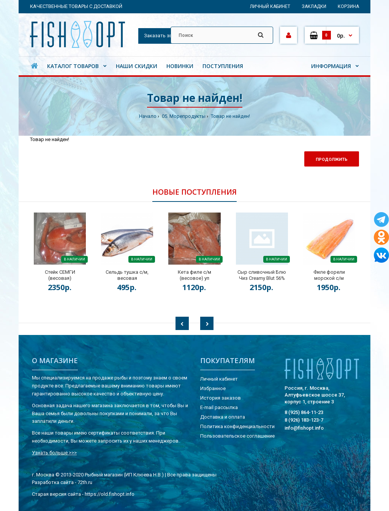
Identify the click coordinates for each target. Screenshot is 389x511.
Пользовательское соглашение (237, 436)
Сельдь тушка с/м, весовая (127, 275)
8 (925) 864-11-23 (304, 412)
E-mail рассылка (219, 407)
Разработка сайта (53, 482)
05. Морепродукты (183, 116)
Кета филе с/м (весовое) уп (194, 275)
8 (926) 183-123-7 (304, 420)
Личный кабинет (270, 6)
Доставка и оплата (222, 417)
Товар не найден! (230, 116)
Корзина (348, 6)
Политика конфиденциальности (237, 426)
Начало (148, 116)
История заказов (220, 398)
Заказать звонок (164, 35)
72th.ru (84, 482)
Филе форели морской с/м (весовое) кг (329, 278)
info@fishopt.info (304, 428)
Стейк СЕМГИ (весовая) (60, 275)
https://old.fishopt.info (109, 494)
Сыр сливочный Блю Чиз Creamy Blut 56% (261, 275)
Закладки (314, 6)
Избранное (213, 388)
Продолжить (332, 159)
